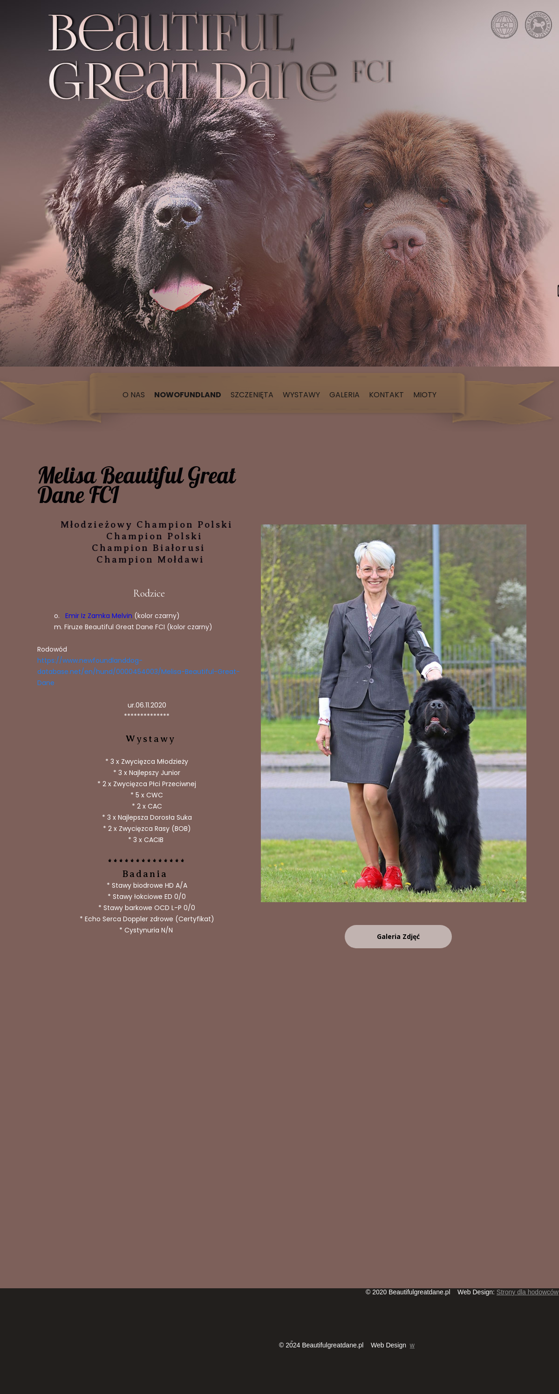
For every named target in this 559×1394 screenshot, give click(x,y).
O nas (134, 394)
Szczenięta (252, 394)
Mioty (424, 394)
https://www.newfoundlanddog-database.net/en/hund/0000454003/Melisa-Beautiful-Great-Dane (138, 671)
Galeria (344, 394)
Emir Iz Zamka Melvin (97, 615)
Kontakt (386, 394)
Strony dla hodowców (528, 1292)
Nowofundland (187, 394)
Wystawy (301, 394)
